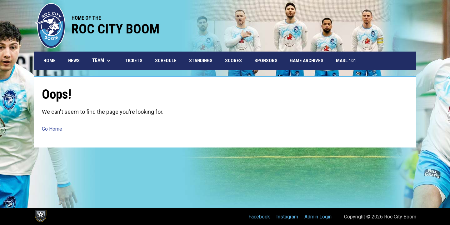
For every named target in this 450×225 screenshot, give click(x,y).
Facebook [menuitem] (259, 217)
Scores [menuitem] (233, 60)
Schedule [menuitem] (166, 60)
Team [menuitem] (102, 60)
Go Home (52, 129)
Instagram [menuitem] (287, 217)
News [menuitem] (74, 60)
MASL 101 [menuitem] (346, 60)
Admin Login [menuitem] (318, 217)
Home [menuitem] (49, 60)
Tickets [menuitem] (133, 60)
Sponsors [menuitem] (266, 60)
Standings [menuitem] (200, 60)
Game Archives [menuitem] (306, 60)
